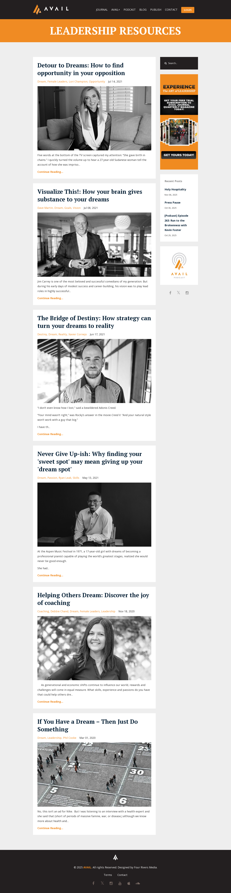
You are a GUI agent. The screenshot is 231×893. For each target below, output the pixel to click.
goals (67, 208)
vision (77, 208)
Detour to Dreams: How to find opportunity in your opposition (81, 69)
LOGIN (188, 10)
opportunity (97, 81)
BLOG (143, 9)
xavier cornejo (78, 334)
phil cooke (69, 738)
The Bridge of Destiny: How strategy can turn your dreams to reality (94, 322)
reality (62, 334)
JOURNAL (102, 9)
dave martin (45, 208)
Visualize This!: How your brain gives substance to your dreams (89, 195)
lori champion (78, 81)
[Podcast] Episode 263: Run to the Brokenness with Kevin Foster (176, 223)
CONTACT (171, 9)
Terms (108, 875)
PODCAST (130, 9)
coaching (43, 611)
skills (76, 477)
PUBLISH (155, 9)
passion (52, 477)
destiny (42, 334)
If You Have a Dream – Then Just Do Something (87, 725)
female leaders (57, 81)
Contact (122, 875)
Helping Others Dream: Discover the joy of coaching (93, 599)
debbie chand (59, 611)
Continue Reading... (50, 172)
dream (41, 81)
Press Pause (172, 202)
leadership (108, 611)
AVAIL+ (115, 9)
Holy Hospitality (175, 189)
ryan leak (65, 477)
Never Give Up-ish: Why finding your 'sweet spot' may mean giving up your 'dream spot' (90, 461)
